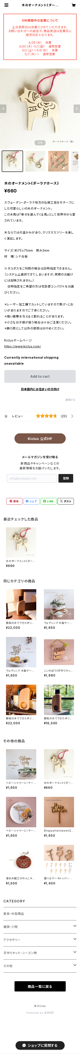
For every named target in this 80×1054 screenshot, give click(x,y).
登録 (66, 478)
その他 (7, 966)
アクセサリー (12, 940)
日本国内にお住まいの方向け (40, 389)
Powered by (40, 1012)
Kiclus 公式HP (40, 439)
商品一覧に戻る (40, 986)
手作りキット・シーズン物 (20, 953)
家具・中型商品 (13, 913)
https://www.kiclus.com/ (22, 346)
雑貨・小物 (10, 927)
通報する (70, 399)
